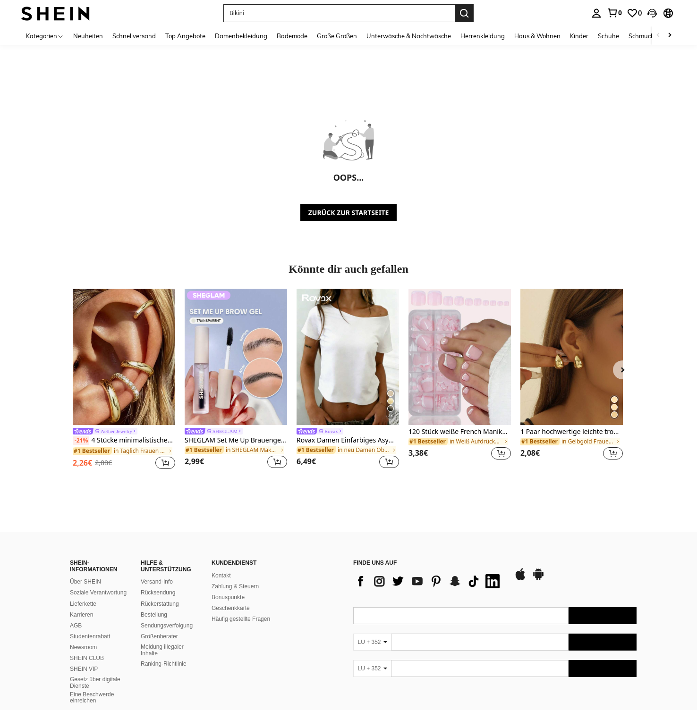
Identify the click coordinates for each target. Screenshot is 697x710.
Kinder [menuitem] (579, 36)
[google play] (538, 579)
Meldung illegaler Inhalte (162, 650)
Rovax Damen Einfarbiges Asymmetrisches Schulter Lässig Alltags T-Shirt (348, 440)
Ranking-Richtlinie (164, 663)
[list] (428, 581)
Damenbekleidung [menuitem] (241, 36)
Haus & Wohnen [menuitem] (537, 36)
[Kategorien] (44, 35)
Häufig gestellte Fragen (241, 619)
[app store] (520, 579)
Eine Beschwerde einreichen (92, 697)
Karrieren (81, 614)
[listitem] (124, 380)
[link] (614, 12)
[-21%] (81, 440)
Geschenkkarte (231, 608)
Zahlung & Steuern (235, 586)
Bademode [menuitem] (292, 36)
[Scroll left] (658, 35)
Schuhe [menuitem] (608, 36)
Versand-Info (157, 581)
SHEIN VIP (84, 669)
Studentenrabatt (90, 636)
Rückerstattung (160, 604)
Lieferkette (83, 604)
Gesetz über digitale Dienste (95, 682)
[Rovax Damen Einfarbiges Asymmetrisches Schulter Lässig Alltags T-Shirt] (348, 357)
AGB (76, 625)
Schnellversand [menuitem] (134, 36)
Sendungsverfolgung (167, 625)
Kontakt (221, 575)
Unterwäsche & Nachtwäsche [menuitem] (408, 36)
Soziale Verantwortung (98, 592)
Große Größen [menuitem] (337, 36)
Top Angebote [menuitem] (185, 36)
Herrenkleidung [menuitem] (482, 36)
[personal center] (596, 13)
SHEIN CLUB (87, 658)
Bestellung (154, 614)
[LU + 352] (372, 642)
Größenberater (159, 636)
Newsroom (83, 647)
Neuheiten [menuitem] (88, 36)
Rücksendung (158, 592)
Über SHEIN (85, 581)
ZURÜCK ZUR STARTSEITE (348, 212)
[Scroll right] (669, 35)
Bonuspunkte (228, 597)
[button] (339, 13)
